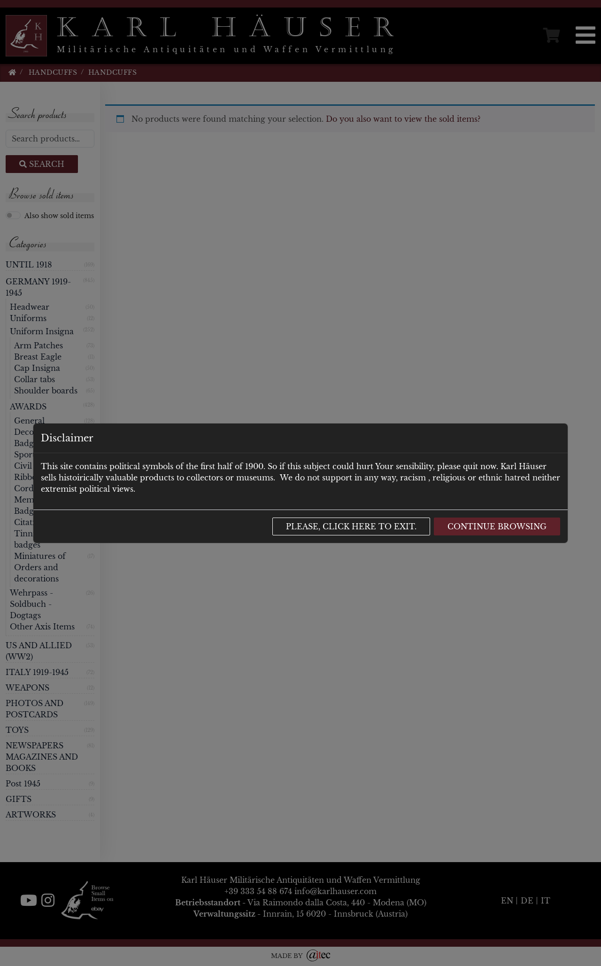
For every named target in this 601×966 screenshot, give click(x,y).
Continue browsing (497, 526)
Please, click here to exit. (351, 526)
